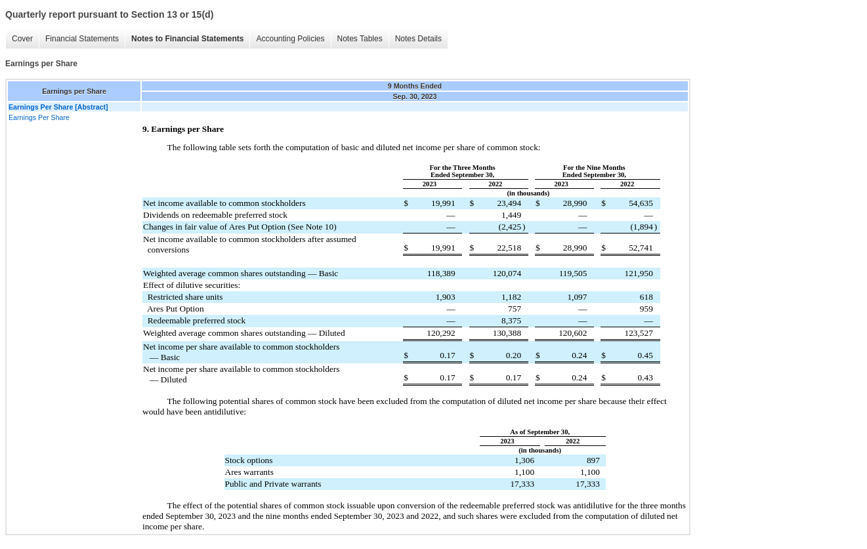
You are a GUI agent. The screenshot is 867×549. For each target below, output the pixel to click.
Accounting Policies (290, 38)
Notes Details (418, 38)
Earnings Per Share (39, 117)
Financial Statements (82, 38)
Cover (22, 38)
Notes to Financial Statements (187, 38)
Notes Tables (360, 38)
